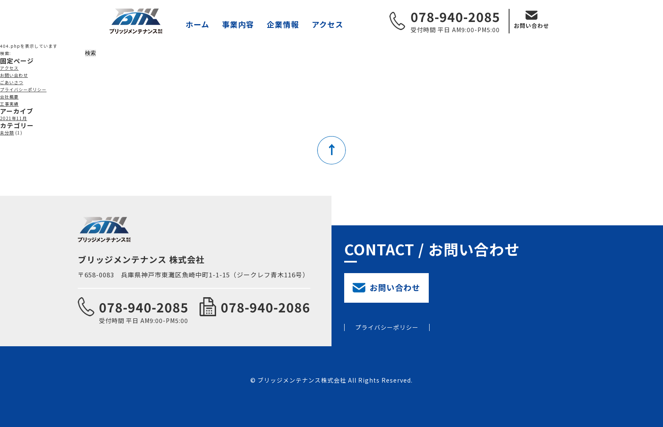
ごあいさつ (11, 82)
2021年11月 (13, 118)
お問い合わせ (531, 26)
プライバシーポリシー (23, 89)
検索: (5, 53)
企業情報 (283, 24)
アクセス (327, 24)
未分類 (7, 132)
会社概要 (9, 96)
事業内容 (238, 24)
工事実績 (9, 104)
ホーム (197, 24)
